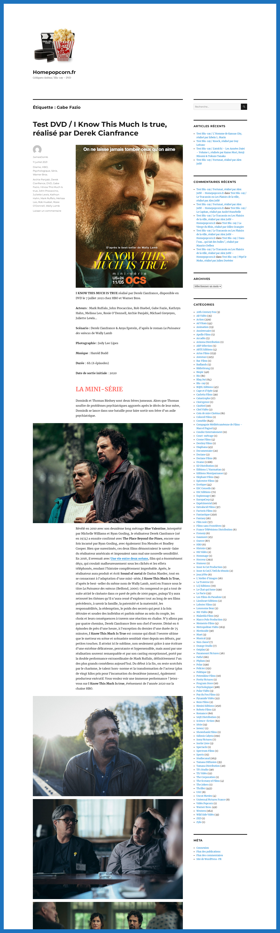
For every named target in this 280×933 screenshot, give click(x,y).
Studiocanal (203, 758)
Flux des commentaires (209, 855)
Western (201, 810)
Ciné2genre (202, 402)
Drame (37, 167)
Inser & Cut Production (209, 567)
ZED (198, 818)
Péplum (200, 660)
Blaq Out (201, 379)
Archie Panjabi (41, 179)
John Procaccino (48, 190)
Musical (200, 638)
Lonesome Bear (205, 608)
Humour (201, 563)
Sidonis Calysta (205, 735)
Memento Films (205, 623)
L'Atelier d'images (206, 578)
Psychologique (41, 170)
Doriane (201, 454)
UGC (198, 792)
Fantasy (200, 518)
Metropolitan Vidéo (207, 627)
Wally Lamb (53, 205)
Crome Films (203, 439)
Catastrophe (203, 398)
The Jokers (202, 784)
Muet (199, 634)
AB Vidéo (201, 315)
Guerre (200, 540)
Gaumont (201, 537)
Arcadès (201, 338)
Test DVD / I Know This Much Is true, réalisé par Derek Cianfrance (100, 128)
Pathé (199, 657)
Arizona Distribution (208, 342)
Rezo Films (202, 702)
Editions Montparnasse (209, 473)
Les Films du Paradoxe (209, 597)
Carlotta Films (204, 394)
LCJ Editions (203, 585)
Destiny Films (204, 443)
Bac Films (202, 360)
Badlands (201, 364)
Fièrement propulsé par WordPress (75, 917)
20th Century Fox (206, 312)
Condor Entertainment (209, 432)
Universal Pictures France (211, 799)
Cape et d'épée (204, 390)
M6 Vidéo (201, 612)
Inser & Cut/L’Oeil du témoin (212, 570)
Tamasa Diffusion (206, 762)
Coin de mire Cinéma (208, 413)
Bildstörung (203, 368)
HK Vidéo (201, 552)
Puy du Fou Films (206, 694)
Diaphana (201, 447)
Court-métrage (205, 435)
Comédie (201, 420)
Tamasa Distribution (208, 765)
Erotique (201, 484)
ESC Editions (203, 492)
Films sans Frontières (208, 525)
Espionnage (203, 495)
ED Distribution (205, 465)
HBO (45, 167)
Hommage (202, 555)
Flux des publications (208, 851)
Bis (198, 375)
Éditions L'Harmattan (208, 469)
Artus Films (203, 353)
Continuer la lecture (90, 893)
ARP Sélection (204, 345)
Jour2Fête (202, 574)
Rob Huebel (45, 202)
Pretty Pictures (204, 679)
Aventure (201, 357)
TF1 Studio (202, 769)
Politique (201, 672)
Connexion (202, 847)
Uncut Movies (204, 795)
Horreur (201, 559)
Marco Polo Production (209, 619)
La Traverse (203, 582)
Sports (200, 754)
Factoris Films (204, 510)
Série (54, 170)
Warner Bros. (40, 174)
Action (200, 319)
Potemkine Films (206, 675)
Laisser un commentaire (47, 210)
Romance (201, 713)
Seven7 (200, 728)
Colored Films (204, 417)
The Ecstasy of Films (208, 780)
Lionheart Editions (207, 600)
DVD (49, 183)
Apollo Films (203, 334)
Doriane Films (204, 458)
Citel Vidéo (202, 409)
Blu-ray (200, 383)
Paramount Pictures (207, 653)
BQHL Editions (204, 387)
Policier (200, 668)
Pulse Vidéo (202, 690)
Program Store (204, 683)
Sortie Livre (202, 743)
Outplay (200, 649)
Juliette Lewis (41, 194)
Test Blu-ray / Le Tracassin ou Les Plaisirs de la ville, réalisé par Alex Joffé (221, 197)
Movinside (202, 630)
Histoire (201, 548)
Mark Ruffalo (48, 198)
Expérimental (204, 503)
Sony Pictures (204, 739)
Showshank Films (206, 732)
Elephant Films (205, 477)
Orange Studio (204, 645)
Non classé (202, 642)
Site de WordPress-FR (208, 859)
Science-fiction (205, 720)
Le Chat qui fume (205, 589)
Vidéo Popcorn (204, 803)
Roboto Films (204, 709)
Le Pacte (201, 593)
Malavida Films (205, 615)
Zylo (198, 822)
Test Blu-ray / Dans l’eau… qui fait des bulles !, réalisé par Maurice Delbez (220, 242)
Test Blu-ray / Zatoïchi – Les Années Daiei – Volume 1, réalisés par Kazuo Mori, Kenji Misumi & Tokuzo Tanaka (220, 152)
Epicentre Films (205, 480)
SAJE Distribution (206, 717)
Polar (199, 664)
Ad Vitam (201, 323)
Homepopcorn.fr (54, 72)
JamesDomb (40, 157)
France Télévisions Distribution (214, 529)
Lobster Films (204, 604)
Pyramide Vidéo (205, 698)
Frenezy (201, 533)
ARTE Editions (204, 349)
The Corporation (205, 777)
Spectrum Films (205, 750)
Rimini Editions (205, 705)
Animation (202, 327)
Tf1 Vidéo (201, 773)
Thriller (200, 788)
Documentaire (204, 450)
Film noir (201, 522)
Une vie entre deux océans (129, 530)
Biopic (200, 372)
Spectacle (201, 747)
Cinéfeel (201, 405)
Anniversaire (203, 330)
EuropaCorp (203, 499)
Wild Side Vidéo (205, 814)
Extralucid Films (205, 507)
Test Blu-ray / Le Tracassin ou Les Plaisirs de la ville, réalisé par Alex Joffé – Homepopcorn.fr (220, 219)
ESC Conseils (203, 488)
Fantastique (203, 514)
